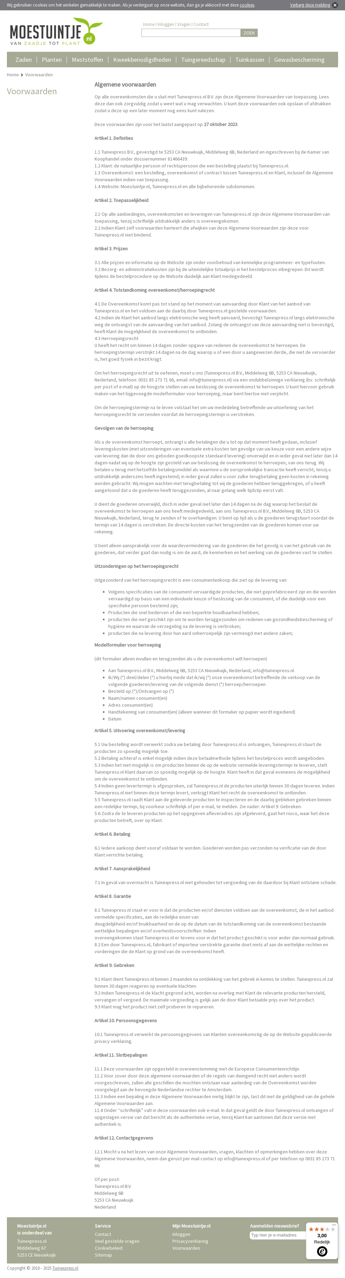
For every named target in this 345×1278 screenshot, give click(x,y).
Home (149, 24)
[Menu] (334, 1226)
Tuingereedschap (203, 60)
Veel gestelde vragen (117, 1241)
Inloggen (166, 24)
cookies (247, 5)
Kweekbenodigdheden (142, 60)
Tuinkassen (249, 60)
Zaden (24, 60)
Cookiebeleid (108, 1248)
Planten (52, 60)
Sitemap (103, 1255)
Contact (201, 24)
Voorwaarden (186, 1248)
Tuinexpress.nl (65, 1268)
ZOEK (249, 33)
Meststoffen (87, 60)
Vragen (183, 24)
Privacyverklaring (190, 1241)
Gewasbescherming (299, 60)
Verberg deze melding (310, 5)
